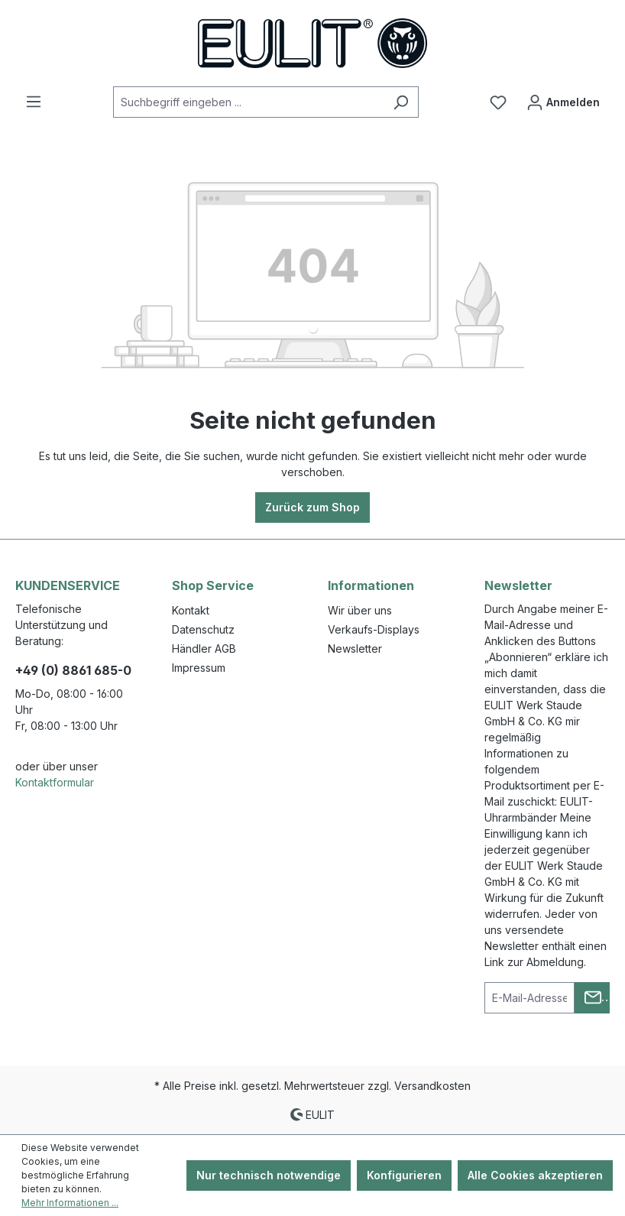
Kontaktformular (54, 782)
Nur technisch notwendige (268, 1175)
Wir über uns (360, 610)
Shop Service (213, 585)
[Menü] (33, 101)
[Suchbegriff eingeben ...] (248, 102)
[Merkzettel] (498, 102)
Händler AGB (204, 648)
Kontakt (190, 610)
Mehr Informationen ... (69, 1202)
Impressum (198, 667)
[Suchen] (401, 102)
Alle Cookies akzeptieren (535, 1175)
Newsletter (355, 648)
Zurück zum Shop (312, 507)
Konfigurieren (404, 1175)
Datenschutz (203, 629)
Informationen (371, 585)
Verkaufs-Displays (373, 629)
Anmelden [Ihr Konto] (563, 99)
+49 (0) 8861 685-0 (73, 670)
